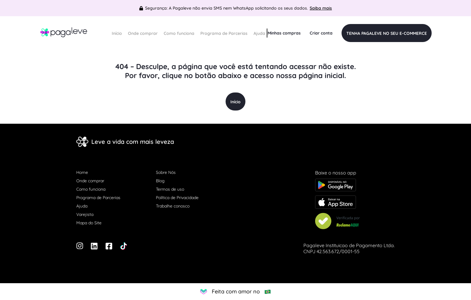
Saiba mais (321, 8)
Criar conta (321, 33)
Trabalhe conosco (173, 206)
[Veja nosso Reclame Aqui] (355, 221)
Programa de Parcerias (224, 33)
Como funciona (179, 33)
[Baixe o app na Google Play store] (355, 185)
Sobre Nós (166, 172)
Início (117, 33)
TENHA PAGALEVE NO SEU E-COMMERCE (386, 33)
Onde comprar (143, 33)
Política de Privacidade (177, 197)
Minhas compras (284, 33)
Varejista (84, 214)
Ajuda (259, 33)
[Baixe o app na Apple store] (355, 202)
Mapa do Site (89, 223)
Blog (160, 180)
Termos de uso (170, 189)
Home (82, 172)
